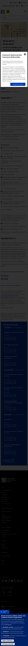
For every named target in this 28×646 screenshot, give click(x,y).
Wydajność (6, 631)
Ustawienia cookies (5, 612)
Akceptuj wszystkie (8, 644)
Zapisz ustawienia (7, 640)
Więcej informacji (8, 624)
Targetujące (6, 635)
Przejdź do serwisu (18, 84)
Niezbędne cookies (8, 627)
